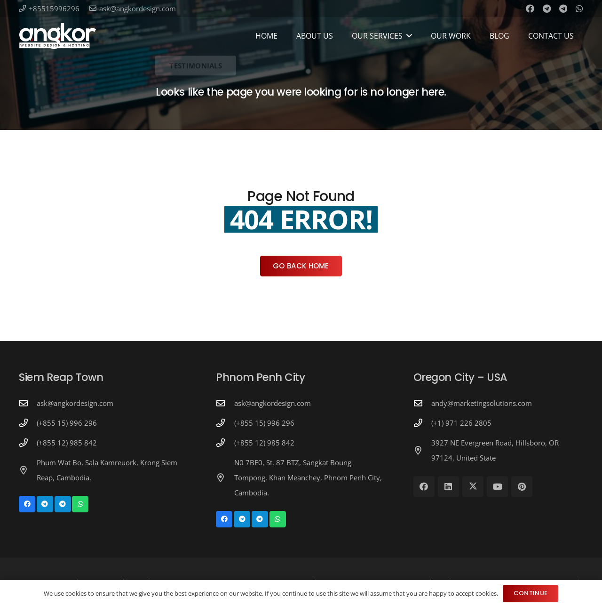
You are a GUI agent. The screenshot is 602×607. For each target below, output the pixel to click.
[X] (472, 486)
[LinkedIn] (448, 486)
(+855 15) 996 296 (67, 423)
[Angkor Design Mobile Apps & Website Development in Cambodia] (57, 36)
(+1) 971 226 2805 (461, 423)
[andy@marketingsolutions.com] (422, 403)
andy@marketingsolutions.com (481, 403)
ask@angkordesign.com (75, 403)
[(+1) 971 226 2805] (422, 423)
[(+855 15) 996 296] (28, 423)
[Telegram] (547, 8)
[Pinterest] (521, 486)
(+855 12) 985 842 (67, 442)
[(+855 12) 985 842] (28, 442)
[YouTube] (497, 486)
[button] (409, 35)
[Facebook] (530, 8)
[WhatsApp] (579, 8)
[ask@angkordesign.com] (28, 403)
